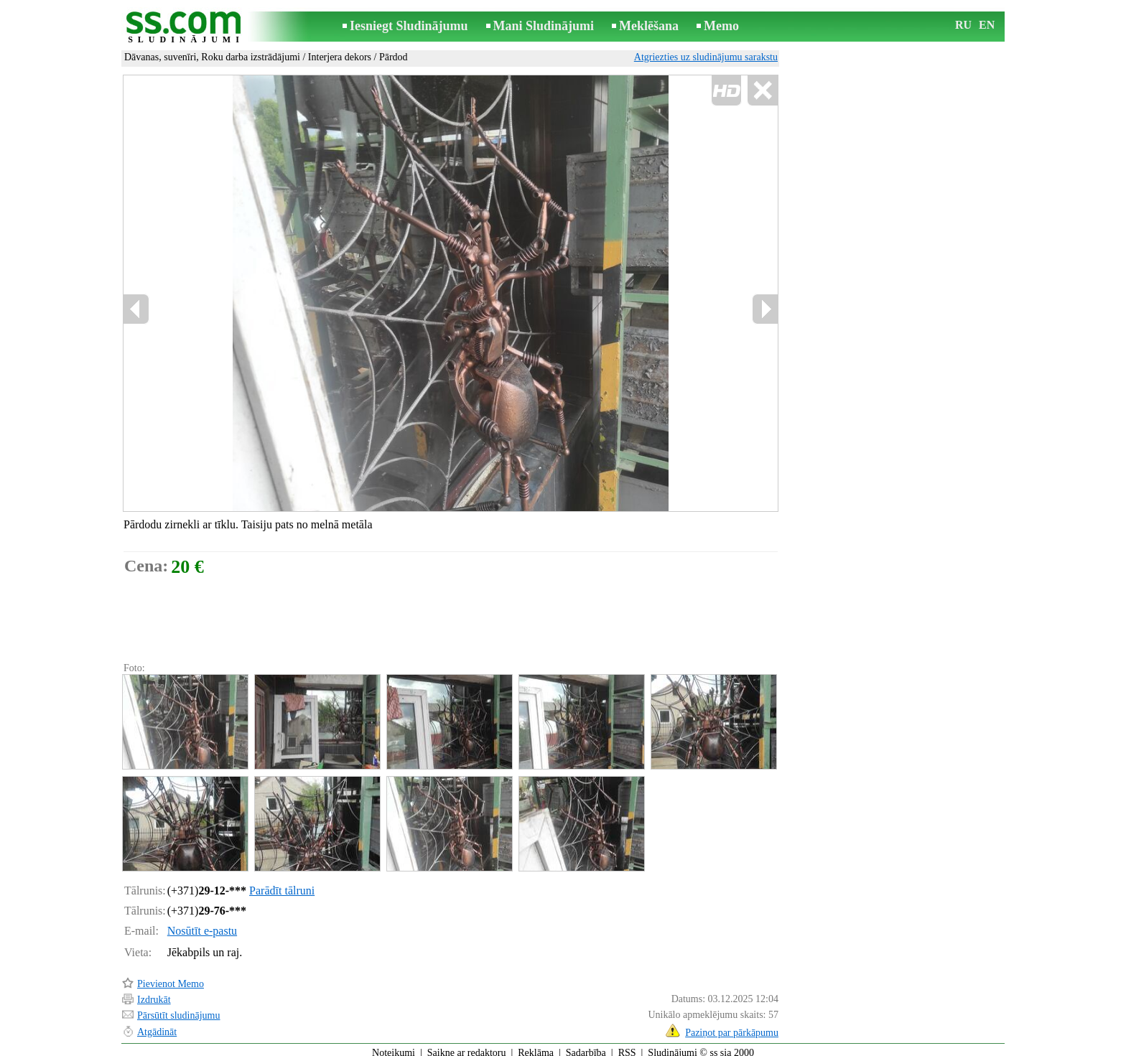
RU (963, 25)
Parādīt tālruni (282, 884)
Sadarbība (586, 1046)
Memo (721, 26)
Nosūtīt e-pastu (202, 924)
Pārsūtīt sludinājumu (178, 1009)
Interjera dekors (339, 57)
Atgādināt (157, 1025)
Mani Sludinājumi (544, 26)
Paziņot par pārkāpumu (731, 1026)
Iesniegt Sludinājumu (409, 26)
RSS (627, 1046)
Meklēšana (649, 26)
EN (987, 25)
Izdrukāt (154, 993)
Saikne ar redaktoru (466, 1046)
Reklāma (536, 1046)
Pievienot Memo (170, 977)
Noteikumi (393, 1046)
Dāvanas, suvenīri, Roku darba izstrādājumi (212, 57)
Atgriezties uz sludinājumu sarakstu (706, 57)
